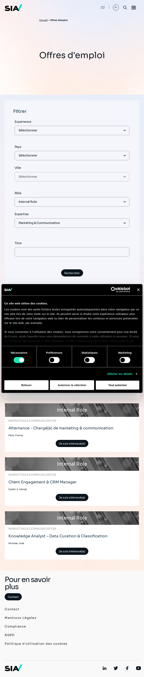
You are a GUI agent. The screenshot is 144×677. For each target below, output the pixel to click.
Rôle (18, 193)
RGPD (10, 635)
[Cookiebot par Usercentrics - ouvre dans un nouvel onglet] (113, 290)
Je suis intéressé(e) (72, 443)
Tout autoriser (117, 385)
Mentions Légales (21, 618)
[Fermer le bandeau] (138, 289)
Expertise (22, 214)
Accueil (43, 20)
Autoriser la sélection (72, 385)
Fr (116, 7)
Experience (23, 122)
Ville (18, 168)
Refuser (26, 385)
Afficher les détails (119, 373)
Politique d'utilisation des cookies (36, 644)
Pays (18, 147)
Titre (18, 243)
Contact (13, 597)
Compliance (15, 626)
